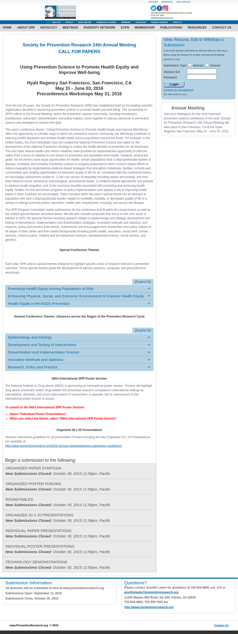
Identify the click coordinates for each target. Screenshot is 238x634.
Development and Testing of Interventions (42, 345)
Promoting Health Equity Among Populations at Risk (50, 288)
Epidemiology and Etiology (30, 337)
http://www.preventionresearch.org (148, 607)
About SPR (26, 27)
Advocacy (48, 27)
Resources (197, 27)
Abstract (198, 65)
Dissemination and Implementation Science (43, 352)
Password (170, 77)
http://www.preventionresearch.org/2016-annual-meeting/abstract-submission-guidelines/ (63, 446)
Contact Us (221, 27)
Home (7, 27)
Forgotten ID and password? (179, 89)
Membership (145, 27)
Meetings (70, 27)
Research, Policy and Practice (33, 367)
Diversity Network (99, 27)
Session (215, 65)
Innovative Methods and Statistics (35, 359)
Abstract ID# (172, 72)
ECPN (125, 27)
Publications (171, 27)
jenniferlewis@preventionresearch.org (151, 592)
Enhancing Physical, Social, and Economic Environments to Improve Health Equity (76, 296)
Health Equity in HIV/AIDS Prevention (39, 303)
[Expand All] (143, 281)
